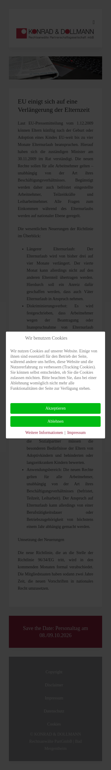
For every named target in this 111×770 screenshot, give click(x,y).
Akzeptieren (55, 408)
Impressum (76, 432)
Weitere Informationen (44, 432)
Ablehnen (55, 421)
